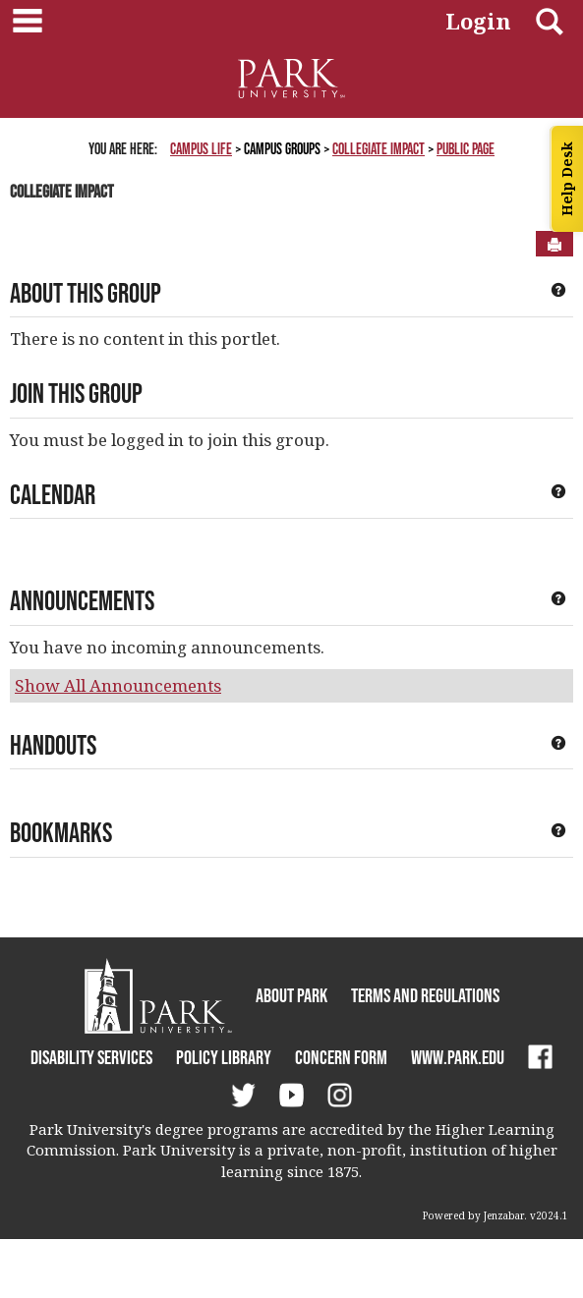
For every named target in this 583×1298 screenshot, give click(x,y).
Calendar (52, 494)
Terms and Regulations (425, 995)
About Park (291, 995)
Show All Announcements (118, 685)
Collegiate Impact (378, 148)
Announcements (82, 600)
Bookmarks (61, 832)
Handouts (53, 745)
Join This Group (76, 393)
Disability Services (91, 1057)
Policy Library (223, 1057)
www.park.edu (457, 1057)
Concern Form (341, 1057)
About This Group (85, 293)
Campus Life (201, 148)
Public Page (466, 148)
